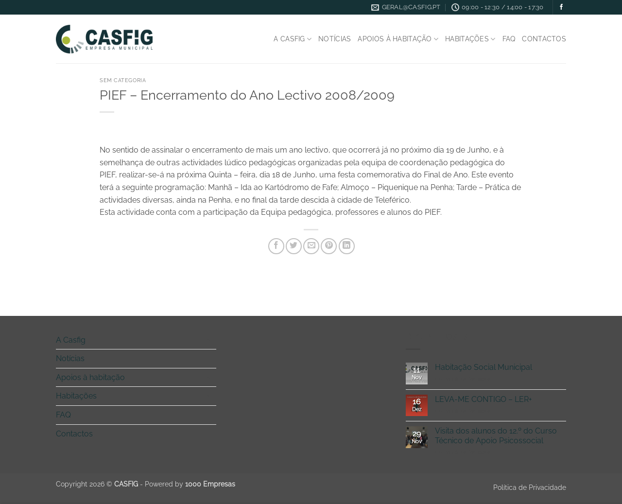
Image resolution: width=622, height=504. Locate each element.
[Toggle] (210, 340)
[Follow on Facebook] (561, 7)
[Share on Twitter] (294, 246)
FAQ (509, 39)
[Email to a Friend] (311, 246)
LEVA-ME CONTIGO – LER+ (483, 399)
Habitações (470, 39)
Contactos (544, 39)
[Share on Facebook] (276, 246)
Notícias (334, 39)
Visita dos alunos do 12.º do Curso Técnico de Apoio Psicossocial (496, 435)
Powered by (190, 484)
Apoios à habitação (398, 39)
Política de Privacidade (529, 487)
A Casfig (292, 39)
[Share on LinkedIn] (347, 246)
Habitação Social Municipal (483, 367)
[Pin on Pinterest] (329, 246)
